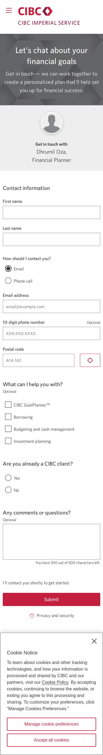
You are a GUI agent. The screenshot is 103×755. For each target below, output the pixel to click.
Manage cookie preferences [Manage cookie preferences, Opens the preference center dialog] (51, 724)
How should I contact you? (27, 258)
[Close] (94, 641)
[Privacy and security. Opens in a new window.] (51, 615)
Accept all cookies (51, 740)
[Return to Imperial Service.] (35, 11)
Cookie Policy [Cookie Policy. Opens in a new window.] (55, 682)
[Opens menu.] (9, 10)
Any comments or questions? (37, 512)
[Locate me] (90, 360)
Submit (51, 599)
